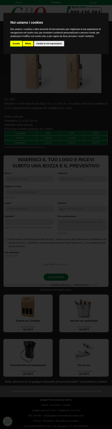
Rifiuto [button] (28, 43)
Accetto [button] (16, 43)
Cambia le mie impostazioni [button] (49, 43)
